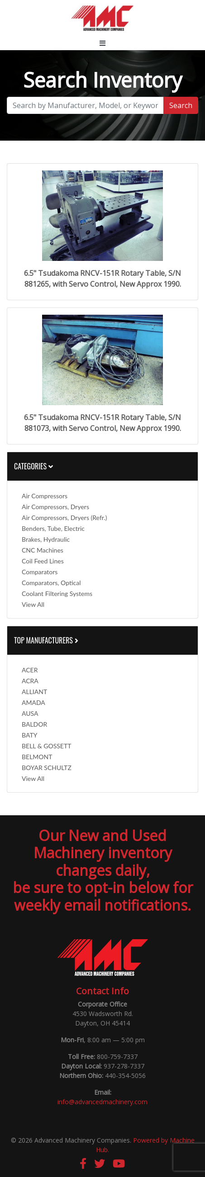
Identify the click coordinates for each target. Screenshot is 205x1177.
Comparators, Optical (51, 582)
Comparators (39, 572)
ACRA (30, 681)
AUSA (30, 713)
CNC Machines (42, 550)
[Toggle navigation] (102, 42)
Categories (33, 466)
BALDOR (34, 724)
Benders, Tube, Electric (53, 528)
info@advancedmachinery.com (102, 1101)
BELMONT (37, 757)
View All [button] (33, 604)
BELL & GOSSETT (46, 746)
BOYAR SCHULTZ (47, 767)
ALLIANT (34, 691)
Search (180, 105)
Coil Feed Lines (43, 561)
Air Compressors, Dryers (55, 507)
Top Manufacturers (47, 640)
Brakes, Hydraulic (46, 539)
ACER (30, 670)
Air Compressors (44, 496)
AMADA (33, 702)
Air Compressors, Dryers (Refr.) (64, 517)
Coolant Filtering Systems (57, 593)
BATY (29, 735)
